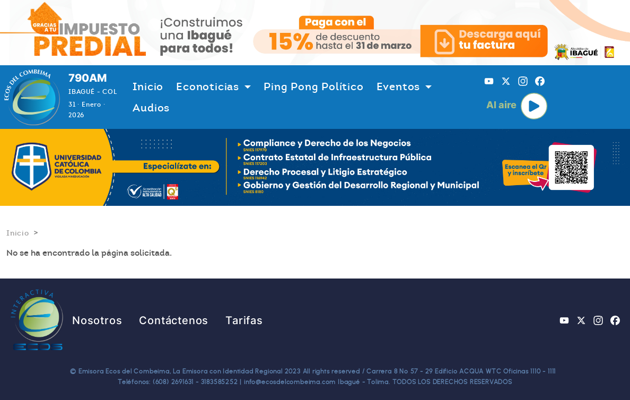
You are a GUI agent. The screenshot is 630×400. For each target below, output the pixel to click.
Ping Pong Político (313, 86)
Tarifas (244, 320)
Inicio (148, 86)
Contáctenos (173, 320)
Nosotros (97, 320)
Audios (151, 108)
